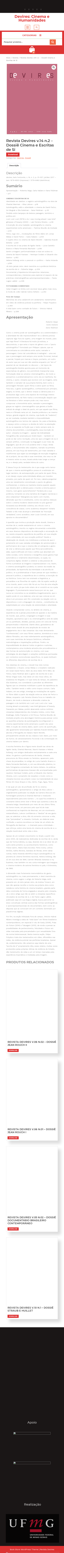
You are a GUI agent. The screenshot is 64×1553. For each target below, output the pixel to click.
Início (8, 58)
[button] (54, 67)
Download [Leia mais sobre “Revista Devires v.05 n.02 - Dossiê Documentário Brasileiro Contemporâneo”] (13, 1229)
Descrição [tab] (14, 165)
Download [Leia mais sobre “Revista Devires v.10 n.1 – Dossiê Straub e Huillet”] (13, 1316)
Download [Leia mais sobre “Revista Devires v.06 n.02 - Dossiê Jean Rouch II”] (13, 1050)
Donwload (13, 154)
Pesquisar (53, 42)
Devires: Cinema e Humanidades (32, 18)
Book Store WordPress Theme (24, 1549)
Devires (15, 58)
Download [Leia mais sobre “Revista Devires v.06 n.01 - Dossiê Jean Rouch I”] (13, 1138)
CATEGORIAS (32, 35)
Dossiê (28, 158)
